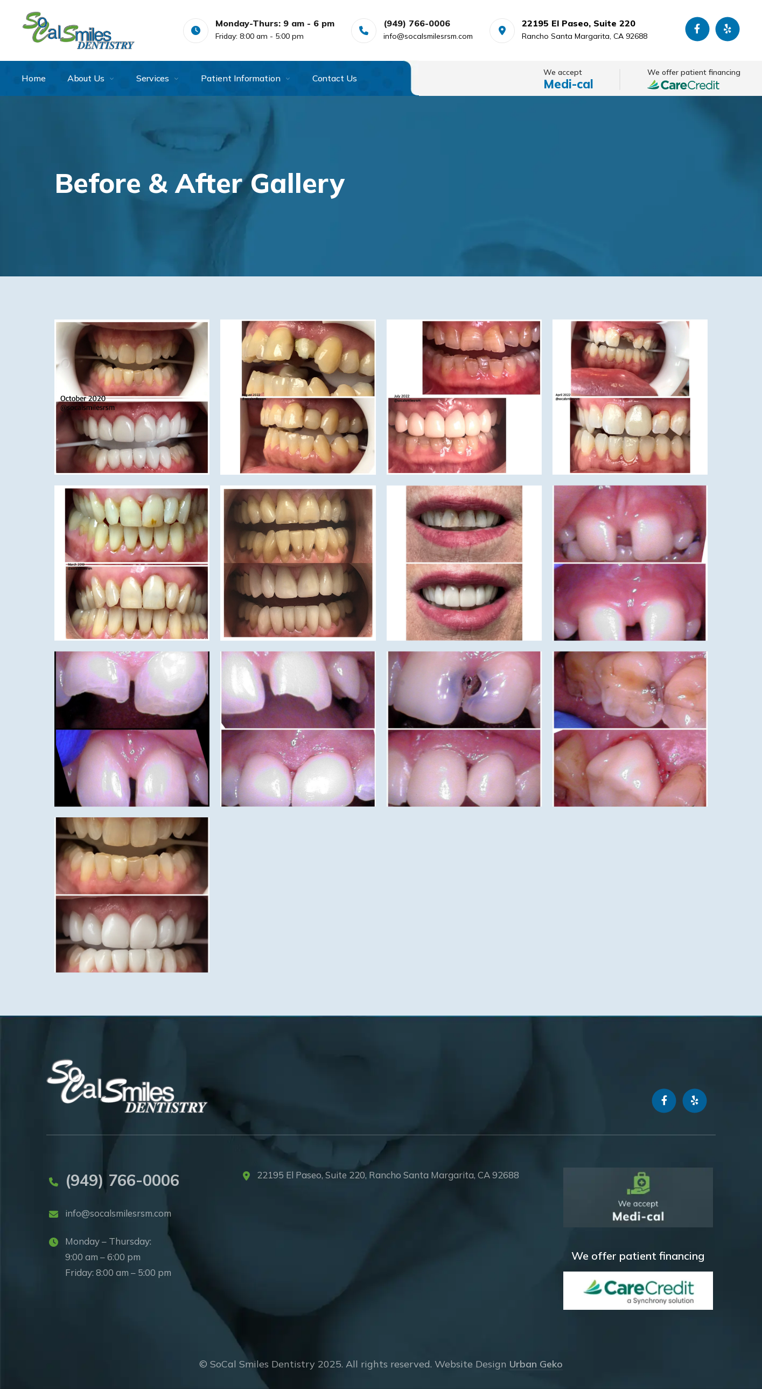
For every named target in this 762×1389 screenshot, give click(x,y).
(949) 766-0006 (122, 1180)
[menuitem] (44, 78)
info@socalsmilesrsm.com (428, 36)
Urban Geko (536, 1364)
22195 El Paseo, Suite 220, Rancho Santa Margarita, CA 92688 (388, 1174)
